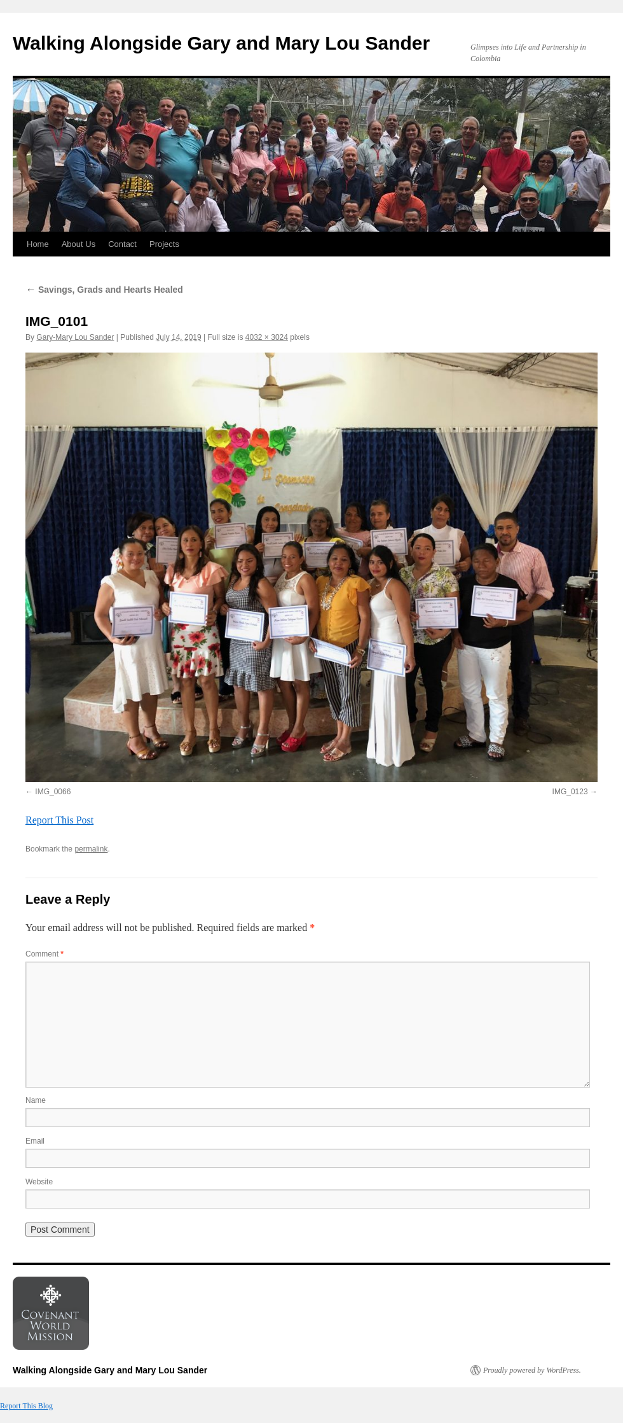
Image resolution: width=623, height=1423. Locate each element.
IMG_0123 (570, 791)
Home (38, 244)
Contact (122, 244)
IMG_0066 (53, 791)
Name (35, 1100)
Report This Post (59, 820)
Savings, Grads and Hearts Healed (104, 289)
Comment (44, 954)
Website (39, 1181)
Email (34, 1141)
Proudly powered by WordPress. (532, 1370)
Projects (164, 244)
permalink (90, 849)
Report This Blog (26, 1405)
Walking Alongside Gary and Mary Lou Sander (221, 42)
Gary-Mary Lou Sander (75, 337)
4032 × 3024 (266, 337)
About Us (78, 244)
